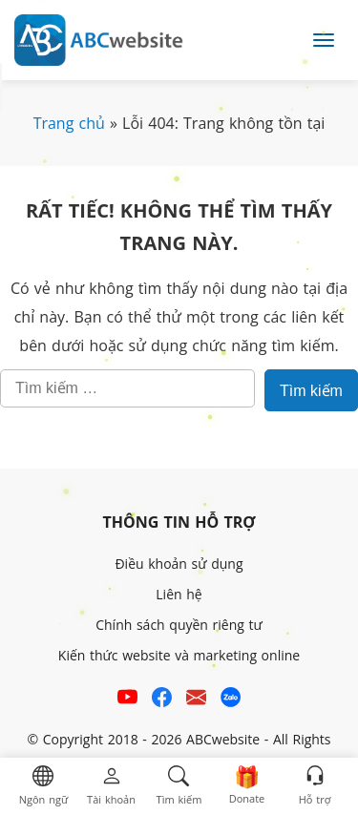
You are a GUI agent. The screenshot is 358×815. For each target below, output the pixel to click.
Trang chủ (69, 123)
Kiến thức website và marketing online (179, 655)
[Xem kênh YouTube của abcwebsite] (127, 700)
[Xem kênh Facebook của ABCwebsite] (162, 700)
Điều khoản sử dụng (178, 563)
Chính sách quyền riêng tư (179, 625)
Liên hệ (178, 594)
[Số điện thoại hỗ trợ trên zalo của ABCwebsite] (231, 700)
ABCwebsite (223, 739)
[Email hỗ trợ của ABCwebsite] (196, 700)
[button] (43, 786)
